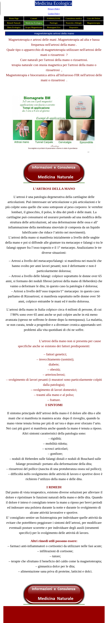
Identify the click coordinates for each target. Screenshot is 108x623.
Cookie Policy (54, 14)
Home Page (14, 18)
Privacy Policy (54, 9)
